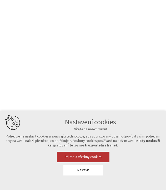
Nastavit (83, 170)
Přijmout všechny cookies (83, 157)
